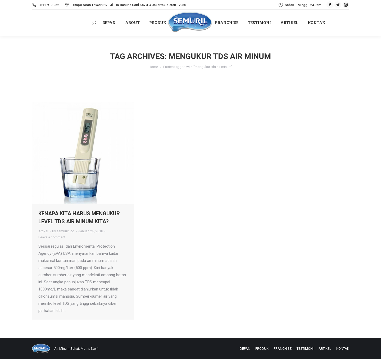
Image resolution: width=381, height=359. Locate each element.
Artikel (43, 231)
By (63, 231)
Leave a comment (51, 237)
